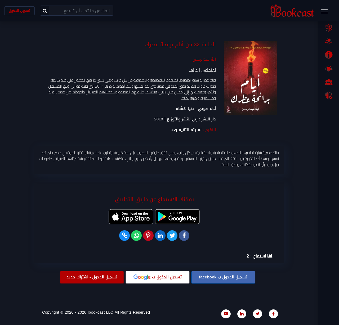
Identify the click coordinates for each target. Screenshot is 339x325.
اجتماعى (208, 70)
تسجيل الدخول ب (223, 277)
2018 (158, 119)
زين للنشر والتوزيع (182, 119)
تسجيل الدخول (19, 10)
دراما (193, 70)
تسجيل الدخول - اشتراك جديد (91, 277)
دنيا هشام (185, 108)
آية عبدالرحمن (204, 59)
